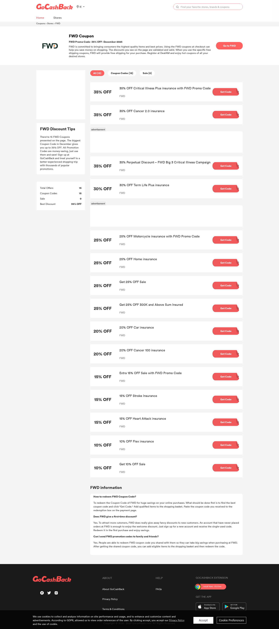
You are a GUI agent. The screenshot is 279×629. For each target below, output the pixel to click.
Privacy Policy (110, 599)
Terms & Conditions (113, 609)
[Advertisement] (61, 95)
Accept (203, 620)
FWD (57, 23)
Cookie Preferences (231, 620)
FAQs (159, 589)
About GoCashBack (113, 589)
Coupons (40, 23)
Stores (50, 23)
